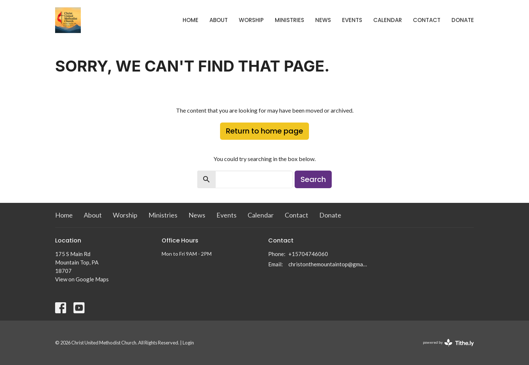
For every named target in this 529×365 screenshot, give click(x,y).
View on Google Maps (82, 279)
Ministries (289, 20)
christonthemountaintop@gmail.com (327, 264)
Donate (462, 20)
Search (313, 179)
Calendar (387, 20)
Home (190, 20)
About (218, 20)
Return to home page (264, 131)
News (323, 20)
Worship (251, 20)
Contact (426, 20)
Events (352, 20)
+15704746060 (308, 254)
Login (188, 343)
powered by (448, 343)
